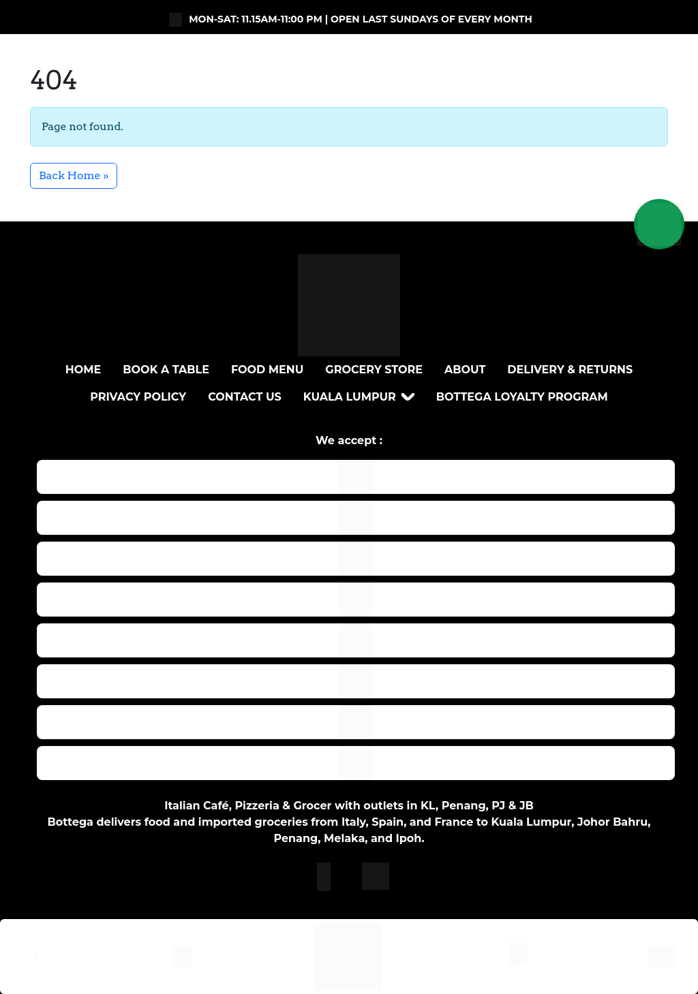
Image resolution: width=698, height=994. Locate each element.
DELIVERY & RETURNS (570, 369)
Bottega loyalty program (522, 396)
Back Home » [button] (73, 175)
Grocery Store (374, 369)
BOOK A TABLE (166, 369)
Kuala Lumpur (349, 396)
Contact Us (245, 396)
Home (83, 369)
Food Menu (267, 369)
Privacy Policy (138, 396)
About (464, 369)
